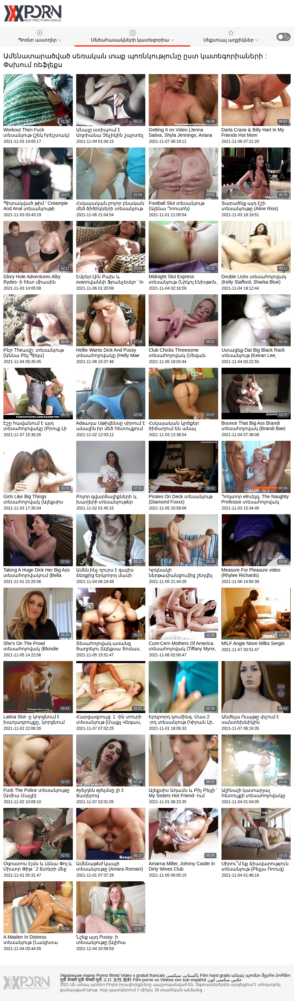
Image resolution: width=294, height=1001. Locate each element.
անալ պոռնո (245, 975)
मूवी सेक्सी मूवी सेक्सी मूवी (81, 979)
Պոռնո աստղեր (39, 36)
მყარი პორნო (276, 975)
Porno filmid (107, 975)
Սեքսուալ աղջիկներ (230, 36)
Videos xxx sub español (183, 979)
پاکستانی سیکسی (182, 975)
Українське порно (77, 975)
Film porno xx (146, 979)
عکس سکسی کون (224, 979)
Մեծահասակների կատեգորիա (132, 36)
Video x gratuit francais (142, 975)
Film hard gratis (215, 975)
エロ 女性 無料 (117, 979)
